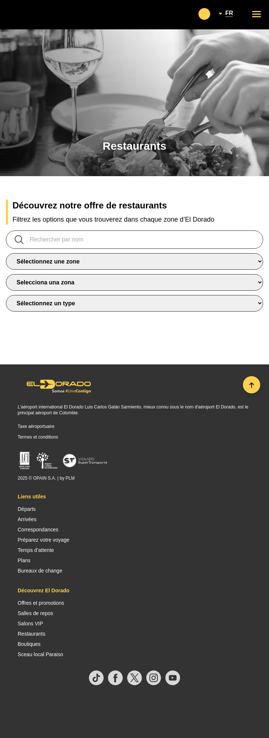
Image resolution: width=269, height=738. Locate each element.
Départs (27, 509)
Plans (24, 560)
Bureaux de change (40, 571)
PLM (70, 478)
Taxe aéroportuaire (36, 426)
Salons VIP (30, 623)
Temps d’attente (36, 550)
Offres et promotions (41, 603)
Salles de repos (35, 613)
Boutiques (29, 644)
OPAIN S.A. (44, 478)
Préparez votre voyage (43, 540)
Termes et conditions (38, 437)
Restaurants (31, 634)
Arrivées (27, 519)
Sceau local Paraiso (40, 654)
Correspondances (38, 529)
